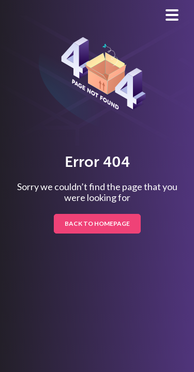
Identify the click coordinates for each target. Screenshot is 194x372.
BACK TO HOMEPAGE (97, 223)
